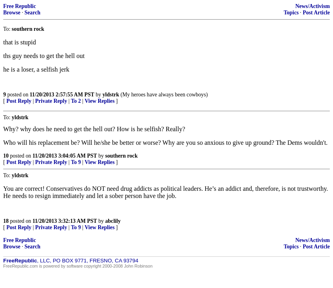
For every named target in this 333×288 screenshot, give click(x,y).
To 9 (76, 162)
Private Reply (51, 101)
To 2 (76, 101)
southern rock (121, 156)
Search (32, 13)
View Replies (100, 101)
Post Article (316, 13)
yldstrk (111, 95)
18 (6, 221)
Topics (291, 13)
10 (6, 156)
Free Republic (19, 6)
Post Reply (18, 101)
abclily (113, 221)
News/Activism (312, 6)
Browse (11, 13)
